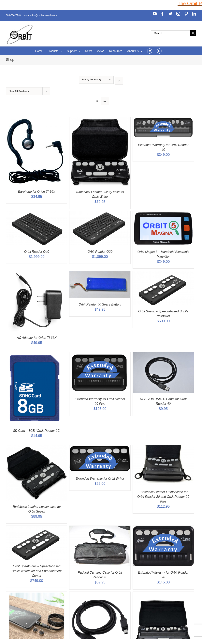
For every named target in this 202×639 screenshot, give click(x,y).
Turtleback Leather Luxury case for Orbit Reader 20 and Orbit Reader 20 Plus (163, 496)
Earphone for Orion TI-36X (36, 191)
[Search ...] (170, 33)
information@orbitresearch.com (40, 15)
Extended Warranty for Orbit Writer (100, 478)
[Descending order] (119, 81)
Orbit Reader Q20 (100, 251)
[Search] (159, 50)
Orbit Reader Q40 (36, 251)
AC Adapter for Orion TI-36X (36, 337)
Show (19, 91)
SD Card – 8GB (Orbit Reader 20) (36, 430)
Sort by (91, 79)
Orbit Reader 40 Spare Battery (100, 304)
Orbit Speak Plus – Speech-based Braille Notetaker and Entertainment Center (37, 571)
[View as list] (105, 101)
